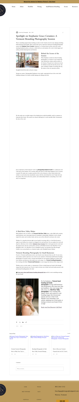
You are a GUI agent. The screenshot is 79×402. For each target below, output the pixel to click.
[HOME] (25, 387)
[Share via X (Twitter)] (19, 322)
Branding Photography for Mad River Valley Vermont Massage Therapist (39, 350)
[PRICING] (39, 387)
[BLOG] (39, 391)
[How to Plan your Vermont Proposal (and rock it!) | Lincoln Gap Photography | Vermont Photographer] (60, 341)
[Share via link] (26, 322)
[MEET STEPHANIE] (25, 391)
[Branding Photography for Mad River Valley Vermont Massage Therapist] (40, 341)
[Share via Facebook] (16, 322)
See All (69, 333)
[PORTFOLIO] (25, 399)
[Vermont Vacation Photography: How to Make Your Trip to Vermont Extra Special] (19, 341)
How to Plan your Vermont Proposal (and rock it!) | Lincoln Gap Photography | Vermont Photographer (60, 350)
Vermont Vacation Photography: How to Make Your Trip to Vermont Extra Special (18, 350)
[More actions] (63, 32)
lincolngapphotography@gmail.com (67, 391)
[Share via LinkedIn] (23, 322)
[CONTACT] (39, 399)
